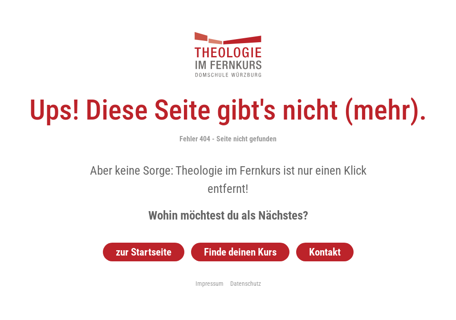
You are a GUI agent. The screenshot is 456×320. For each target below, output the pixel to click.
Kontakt (325, 252)
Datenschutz (245, 283)
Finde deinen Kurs (240, 252)
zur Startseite (143, 252)
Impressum (209, 283)
